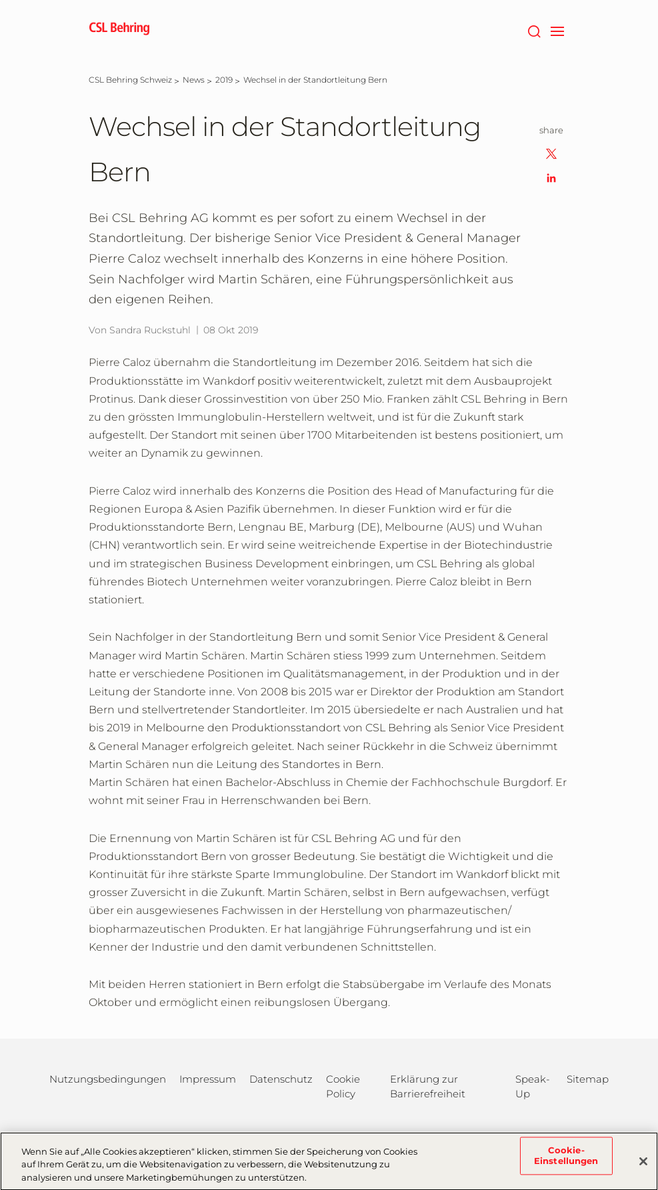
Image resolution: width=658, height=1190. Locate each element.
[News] (194, 80)
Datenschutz (281, 1079)
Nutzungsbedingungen (107, 1079)
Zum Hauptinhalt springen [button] (0, 0)
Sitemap (588, 1079)
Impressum (207, 1079)
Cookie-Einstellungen (566, 1162)
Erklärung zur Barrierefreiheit (427, 1086)
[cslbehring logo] (119, 30)
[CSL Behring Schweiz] (130, 80)
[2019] (224, 80)
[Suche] (534, 30)
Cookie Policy (343, 1086)
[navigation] (557, 30)
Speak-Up (532, 1086)
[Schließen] (643, 1168)
